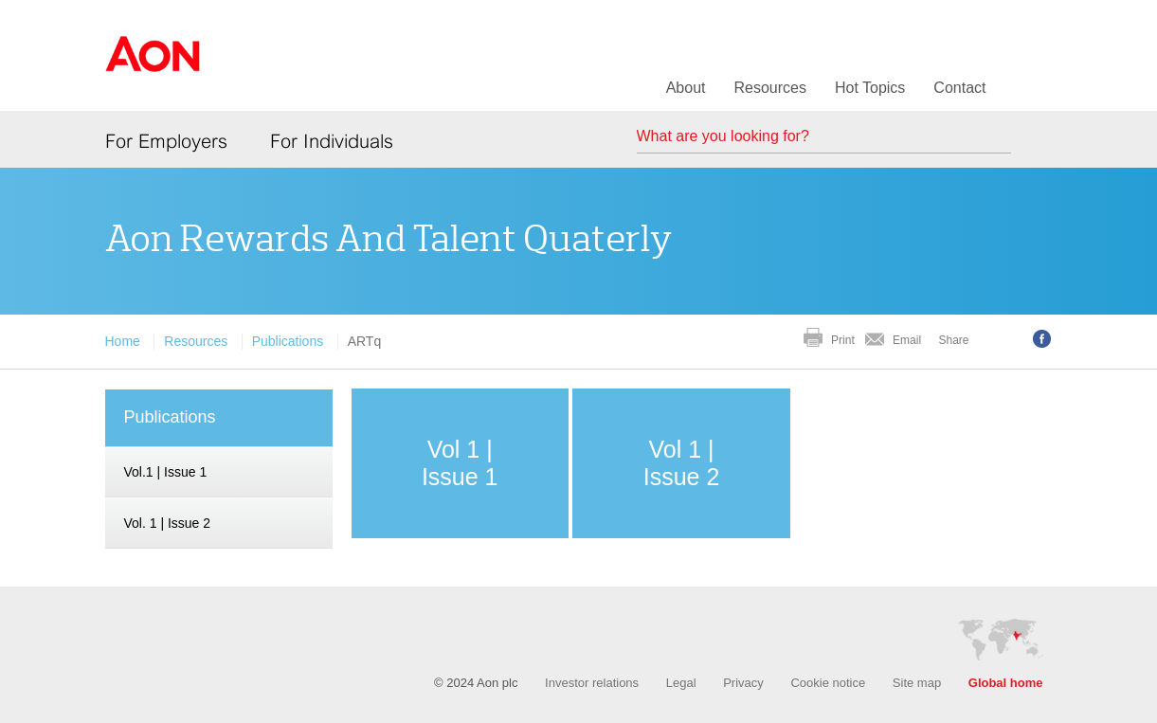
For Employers (166, 141)
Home (122, 341)
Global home (1005, 683)
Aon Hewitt (152, 65)
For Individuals (331, 141)
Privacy (743, 683)
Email (907, 340)
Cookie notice (827, 683)
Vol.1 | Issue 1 (166, 471)
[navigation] (219, 472)
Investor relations (592, 683)
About (686, 88)
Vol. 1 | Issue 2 (167, 523)
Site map (917, 683)
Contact (959, 88)
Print (843, 340)
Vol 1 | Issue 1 (460, 463)
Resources (769, 88)
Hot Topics (870, 88)
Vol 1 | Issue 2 (681, 463)
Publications (288, 341)
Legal (681, 683)
